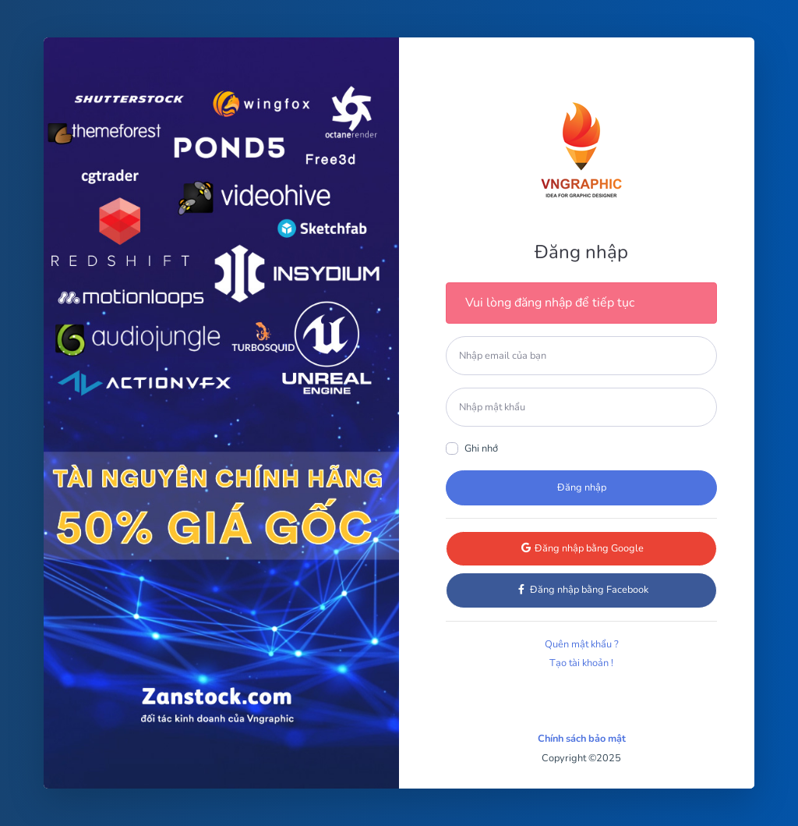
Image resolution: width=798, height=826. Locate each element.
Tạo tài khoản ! (581, 663)
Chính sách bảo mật (582, 739)
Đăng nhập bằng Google (582, 548)
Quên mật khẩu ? (582, 644)
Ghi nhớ (481, 448)
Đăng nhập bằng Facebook (581, 590)
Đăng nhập (581, 487)
